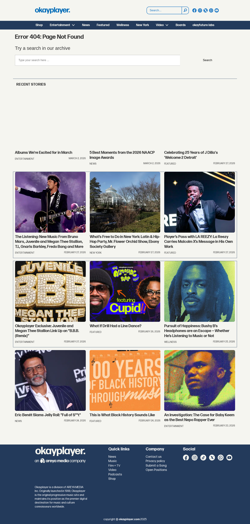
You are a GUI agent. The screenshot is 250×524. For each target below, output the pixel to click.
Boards (181, 25)
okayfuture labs (203, 25)
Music (112, 461)
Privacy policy (155, 461)
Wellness (122, 25)
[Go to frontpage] (52, 10)
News (86, 25)
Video (160, 25)
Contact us (154, 457)
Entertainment (60, 25)
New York (142, 25)
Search (207, 60)
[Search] (185, 10)
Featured (103, 25)
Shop (39, 25)
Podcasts (115, 474)
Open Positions (156, 470)
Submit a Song (156, 465)
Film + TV (114, 465)
